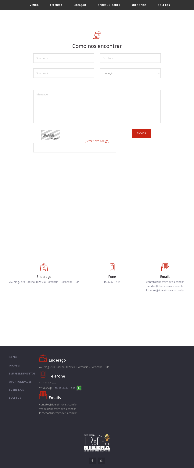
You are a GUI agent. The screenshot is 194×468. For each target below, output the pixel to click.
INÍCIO (13, 357)
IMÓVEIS (14, 365)
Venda (34, 5)
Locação (80, 5)
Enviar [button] (141, 133)
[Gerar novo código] (97, 141)
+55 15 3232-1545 (67, 387)
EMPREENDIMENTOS (22, 373)
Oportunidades (109, 5)
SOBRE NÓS (16, 389)
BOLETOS (15, 397)
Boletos (164, 5)
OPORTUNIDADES (20, 381)
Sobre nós (138, 5)
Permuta (56, 5)
